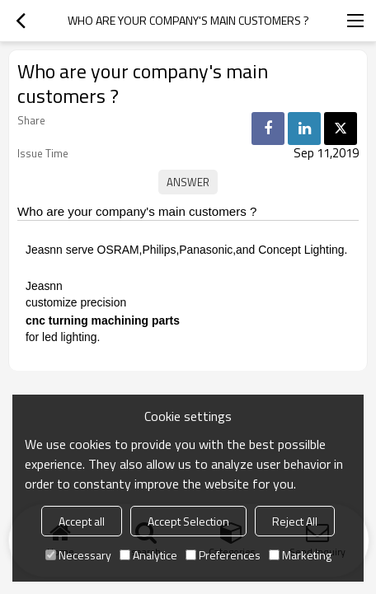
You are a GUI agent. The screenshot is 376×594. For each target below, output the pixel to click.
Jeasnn (44, 285)
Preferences (223, 555)
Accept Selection (188, 521)
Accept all (82, 521)
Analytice (148, 555)
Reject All (294, 521)
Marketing (300, 555)
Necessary (78, 555)
